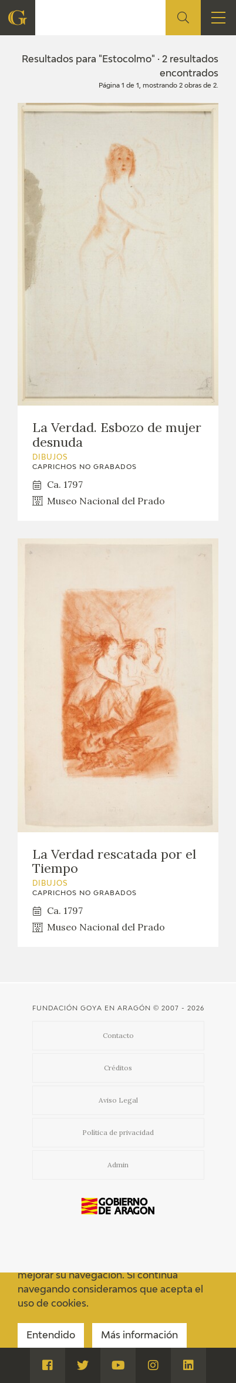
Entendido (50, 1336)
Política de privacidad (118, 1132)
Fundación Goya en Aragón (91, 1008)
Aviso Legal (118, 1100)
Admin (118, 1164)
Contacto (118, 1035)
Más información (139, 1336)
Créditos (118, 1067)
